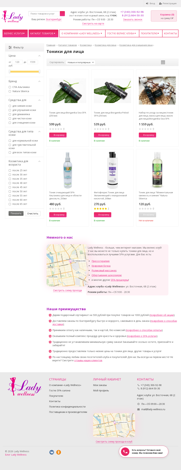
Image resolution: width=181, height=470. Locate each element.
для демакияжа (19, 114)
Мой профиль (101, 390)
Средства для (25, 100)
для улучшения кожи (22, 110)
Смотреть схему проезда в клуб (114, 441)
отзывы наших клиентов (88, 360)
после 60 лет (18, 199)
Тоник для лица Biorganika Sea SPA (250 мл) (67, 114)
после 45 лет (18, 187)
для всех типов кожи (22, 152)
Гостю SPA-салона (59, 390)
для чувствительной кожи (22, 146)
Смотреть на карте (93, 23)
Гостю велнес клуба (120, 33)
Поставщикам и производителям (68, 412)
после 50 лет (18, 191)
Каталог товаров (41, 33)
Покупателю (149, 33)
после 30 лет (18, 174)
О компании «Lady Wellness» (81, 33)
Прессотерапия (100, 261)
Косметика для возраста (25, 162)
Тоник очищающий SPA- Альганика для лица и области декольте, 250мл (65, 195)
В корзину (57, 134)
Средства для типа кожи (25, 133)
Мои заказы (100, 385)
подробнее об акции (162, 315)
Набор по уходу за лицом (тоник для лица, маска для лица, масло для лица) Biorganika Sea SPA (156, 115)
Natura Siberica (19, 91)
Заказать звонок (132, 19)
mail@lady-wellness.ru (153, 409)
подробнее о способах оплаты (144, 330)
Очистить (32, 213)
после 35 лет (18, 178)
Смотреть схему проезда (67, 290)
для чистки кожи (20, 118)
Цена (25, 55)
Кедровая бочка (101, 265)
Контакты (170, 33)
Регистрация (167, 3)
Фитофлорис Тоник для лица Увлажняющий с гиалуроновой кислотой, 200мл (110, 195)
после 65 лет (18, 204)
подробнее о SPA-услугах (141, 336)
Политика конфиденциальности (67, 406)
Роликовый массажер (104, 270)
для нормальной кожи (23, 140)
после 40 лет (18, 183)
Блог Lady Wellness (16, 454)
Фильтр (16, 47)
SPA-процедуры (119, 279)
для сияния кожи (20, 105)
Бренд (25, 81)
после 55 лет (18, 195)
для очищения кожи (22, 122)
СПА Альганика (19, 87)
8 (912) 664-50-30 (133, 15)
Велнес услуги (13, 33)
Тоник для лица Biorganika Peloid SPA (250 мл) (111, 114)
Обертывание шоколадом (106, 275)
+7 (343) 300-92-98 (132, 11)
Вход (150, 3)
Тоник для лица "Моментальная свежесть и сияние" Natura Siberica (156, 195)
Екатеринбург (54, 19)
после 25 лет (18, 170)
